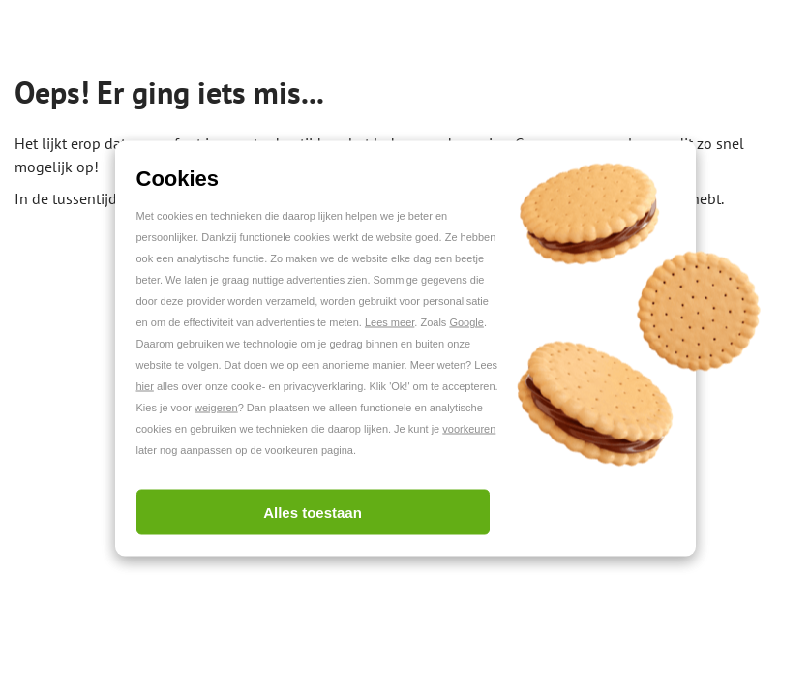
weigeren (216, 407)
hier (145, 386)
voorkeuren (468, 429)
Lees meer (389, 322)
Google (466, 322)
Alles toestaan (312, 512)
